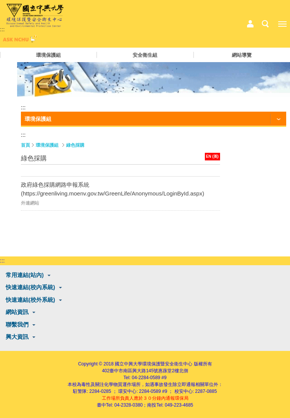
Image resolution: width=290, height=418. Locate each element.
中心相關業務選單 (250, 24)
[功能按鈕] (153, 119)
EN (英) (212, 156)
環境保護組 (48, 55)
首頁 (25, 145)
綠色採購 (75, 145)
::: (2, 29)
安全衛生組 (145, 55)
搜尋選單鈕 (265, 24)
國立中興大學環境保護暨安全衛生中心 (153, 364)
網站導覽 (242, 55)
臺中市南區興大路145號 (133, 370)
